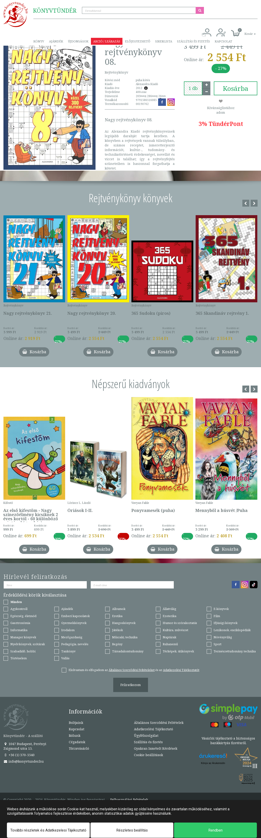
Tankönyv (68, 651)
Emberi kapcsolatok (75, 616)
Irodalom (68, 630)
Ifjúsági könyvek (226, 623)
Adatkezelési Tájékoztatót (181, 670)
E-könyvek (221, 609)
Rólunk (74, 735)
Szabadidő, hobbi (22, 651)
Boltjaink (76, 722)
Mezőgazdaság (71, 637)
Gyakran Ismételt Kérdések (155, 748)
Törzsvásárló (45, 50)
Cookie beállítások (148, 755)
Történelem (18, 658)
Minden (16, 602)
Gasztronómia (20, 623)
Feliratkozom (130, 685)
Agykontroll (18, 609)
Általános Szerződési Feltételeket (132, 670)
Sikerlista (163, 41)
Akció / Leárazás (106, 41)
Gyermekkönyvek (74, 623)
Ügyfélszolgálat (146, 735)
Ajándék (56, 41)
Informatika (18, 630)
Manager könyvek (23, 637)
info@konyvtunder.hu (23, 761)
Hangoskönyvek (124, 623)
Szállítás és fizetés (193, 41)
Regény (117, 644)
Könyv (38, 41)
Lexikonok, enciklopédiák (232, 630)
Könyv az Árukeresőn (213, 763)
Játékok (117, 630)
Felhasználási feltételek (129, 799)
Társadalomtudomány (127, 651)
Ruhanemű (170, 644)
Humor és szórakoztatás (180, 623)
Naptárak (169, 637)
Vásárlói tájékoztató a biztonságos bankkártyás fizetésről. (228, 740)
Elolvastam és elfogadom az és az (134, 670)
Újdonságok (78, 41)
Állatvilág (169, 609)
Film (217, 616)
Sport (217, 644)
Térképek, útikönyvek (178, 651)
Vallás (65, 658)
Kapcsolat (223, 41)
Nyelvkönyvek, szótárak (27, 644)
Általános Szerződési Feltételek (158, 722)
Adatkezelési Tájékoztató (153, 729)
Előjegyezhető (137, 41)
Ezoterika (169, 616)
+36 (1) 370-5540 (19, 755)
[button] (245, 31)
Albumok (118, 609)
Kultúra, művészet (175, 630)
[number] (193, 88)
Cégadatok (77, 742)
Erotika (117, 616)
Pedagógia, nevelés (74, 644)
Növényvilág (223, 637)
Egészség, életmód (23, 616)
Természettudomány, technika (235, 651)
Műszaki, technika (124, 637)
